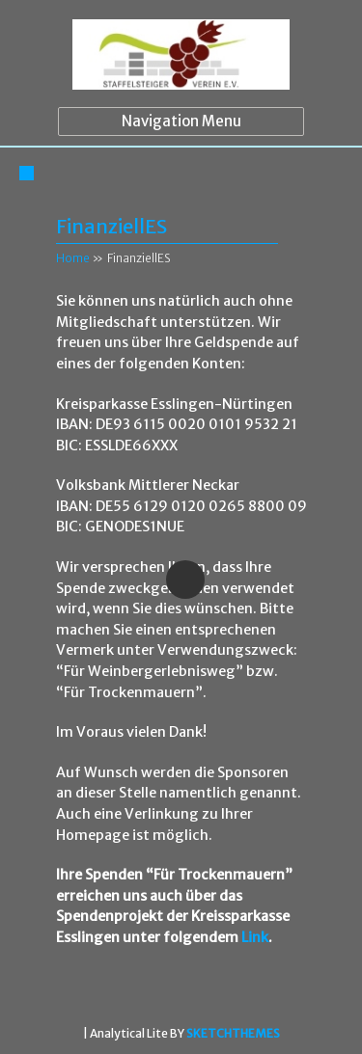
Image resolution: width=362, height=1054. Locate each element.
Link (254, 937)
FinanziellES (111, 226)
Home (73, 258)
